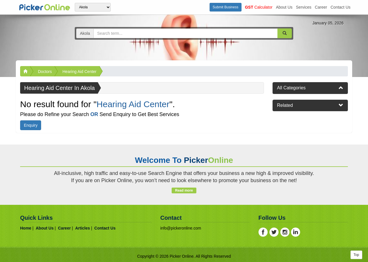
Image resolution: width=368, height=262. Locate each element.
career (321, 7)
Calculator (259, 7)
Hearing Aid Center (79, 71)
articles (82, 228)
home (25, 228)
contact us (340, 7)
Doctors (45, 71)
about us (284, 7)
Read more (184, 190)
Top (356, 255)
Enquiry (30, 125)
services (303, 7)
